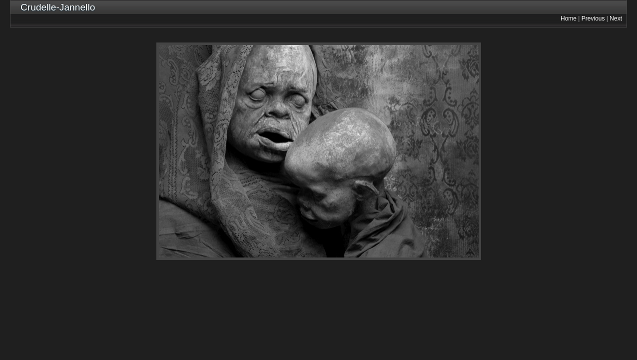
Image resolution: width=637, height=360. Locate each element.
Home (569, 18)
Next (616, 18)
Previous (593, 18)
